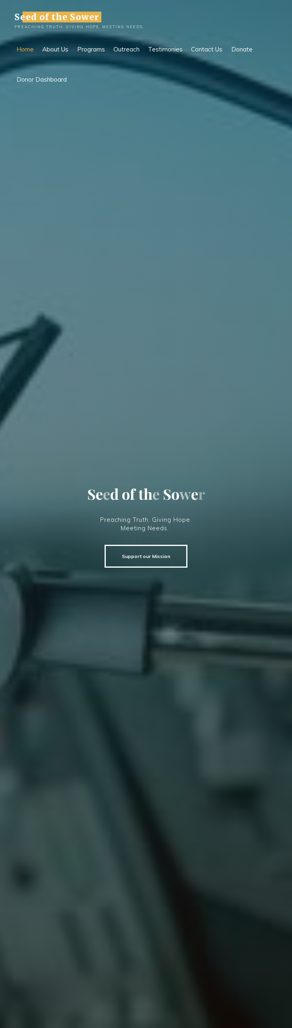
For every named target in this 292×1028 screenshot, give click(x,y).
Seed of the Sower (56, 16)
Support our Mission (146, 556)
